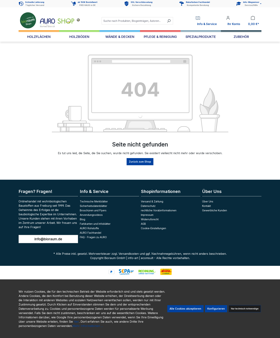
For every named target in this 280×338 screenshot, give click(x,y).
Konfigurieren (216, 308)
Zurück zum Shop (140, 161)
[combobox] (133, 20)
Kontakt (206, 205)
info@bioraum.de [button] (48, 239)
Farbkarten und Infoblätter (95, 223)
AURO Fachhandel (90, 232)
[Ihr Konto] (233, 21)
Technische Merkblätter (94, 201)
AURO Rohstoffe (89, 228)
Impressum (147, 214)
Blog (82, 219)
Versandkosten (129, 253)
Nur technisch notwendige (245, 308)
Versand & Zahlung (152, 201)
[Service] (206, 21)
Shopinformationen (161, 191)
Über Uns (207, 201)
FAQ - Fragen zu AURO (93, 237)
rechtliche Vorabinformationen (158, 210)
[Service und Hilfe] (248, 4)
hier (76, 321)
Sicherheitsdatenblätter (93, 205)
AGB (143, 223)
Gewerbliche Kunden (214, 210)
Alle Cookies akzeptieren (185, 308)
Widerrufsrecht (150, 219)
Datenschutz (148, 205)
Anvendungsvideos (91, 214)
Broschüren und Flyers (93, 210)
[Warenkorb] (252, 21)
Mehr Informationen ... (87, 326)
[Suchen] (169, 20)
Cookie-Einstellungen (153, 228)
